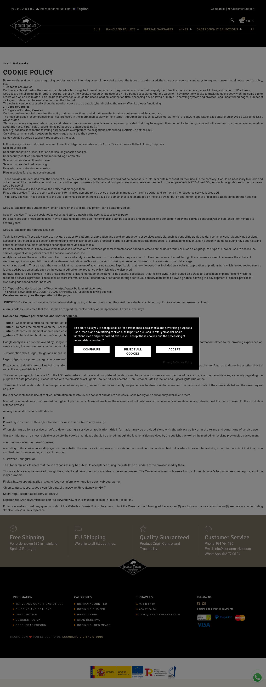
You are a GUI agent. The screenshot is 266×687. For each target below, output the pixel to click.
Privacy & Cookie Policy (178, 362)
